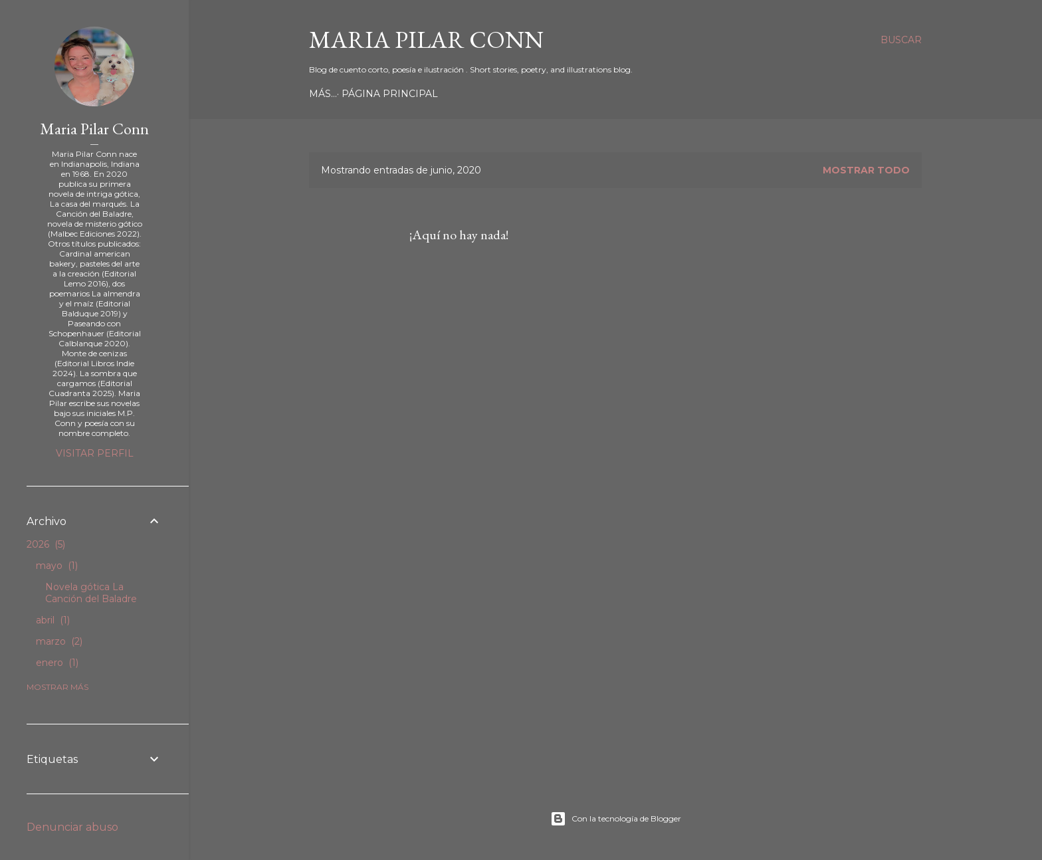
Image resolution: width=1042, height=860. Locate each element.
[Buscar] (901, 40)
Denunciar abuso (72, 827)
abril (53, 620)
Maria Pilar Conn (426, 39)
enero (57, 663)
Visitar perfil (95, 453)
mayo (57, 566)
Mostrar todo (866, 170)
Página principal (362, 94)
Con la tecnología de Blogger (615, 819)
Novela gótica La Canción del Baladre (91, 593)
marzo (59, 641)
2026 (46, 544)
